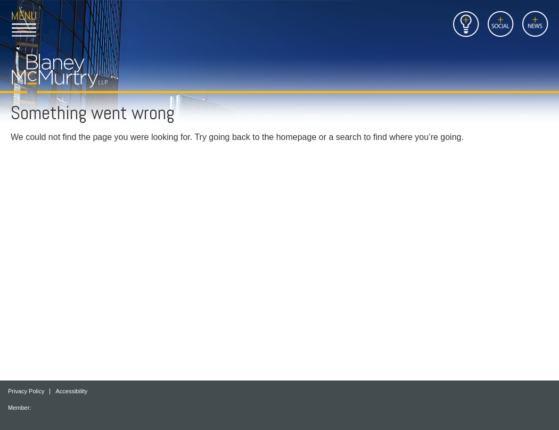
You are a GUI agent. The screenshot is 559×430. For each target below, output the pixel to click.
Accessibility (71, 391)
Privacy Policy (26, 391)
